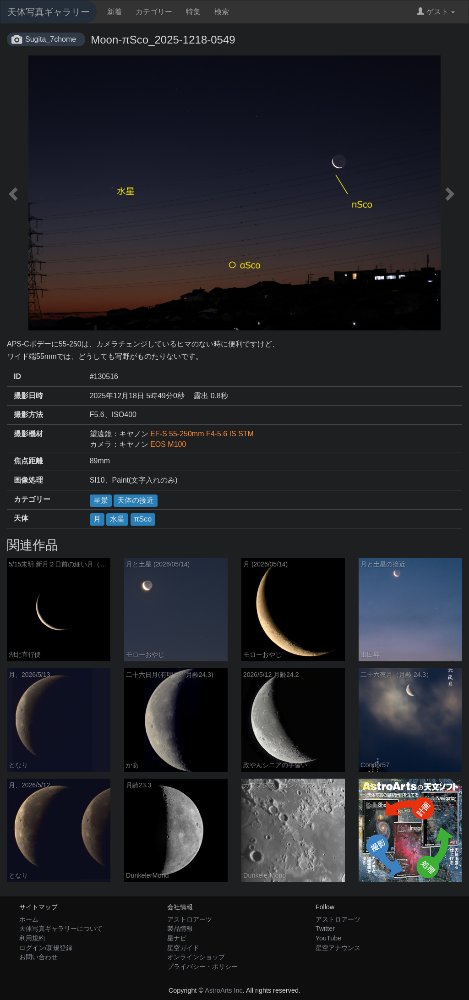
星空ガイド (183, 947)
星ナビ (176, 938)
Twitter (325, 928)
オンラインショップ (196, 957)
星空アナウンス (338, 947)
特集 (193, 12)
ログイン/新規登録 (45, 947)
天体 (21, 518)
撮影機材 (28, 434)
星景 (100, 500)
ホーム (28, 919)
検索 (221, 12)
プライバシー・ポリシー (202, 966)
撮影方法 (28, 414)
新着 (114, 12)
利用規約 (32, 938)
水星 (117, 519)
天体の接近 (135, 500)
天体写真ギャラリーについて (61, 928)
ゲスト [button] (436, 12)
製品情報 (180, 928)
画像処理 (28, 480)
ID (17, 376)
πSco (143, 519)
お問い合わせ (38, 957)
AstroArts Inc (223, 990)
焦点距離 (28, 461)
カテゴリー (154, 12)
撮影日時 (28, 396)
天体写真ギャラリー (48, 12)
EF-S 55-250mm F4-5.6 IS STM (202, 434)
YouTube (329, 938)
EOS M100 (168, 444)
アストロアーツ (189, 919)
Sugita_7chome (50, 39)
